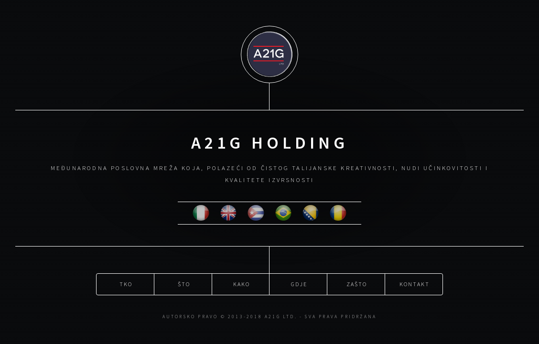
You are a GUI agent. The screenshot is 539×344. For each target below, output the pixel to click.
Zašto (356, 283)
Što (184, 283)
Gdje (299, 283)
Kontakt (414, 283)
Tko (125, 283)
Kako (241, 283)
